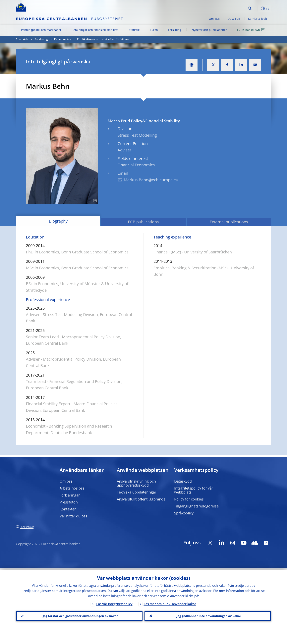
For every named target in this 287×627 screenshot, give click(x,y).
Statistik (134, 30)
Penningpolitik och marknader (41, 30)
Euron (154, 30)
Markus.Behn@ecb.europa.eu (151, 180)
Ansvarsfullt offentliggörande (141, 499)
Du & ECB (234, 19)
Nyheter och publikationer (209, 30)
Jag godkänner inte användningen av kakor (207, 615)
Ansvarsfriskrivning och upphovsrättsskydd (136, 483)
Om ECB (214, 19)
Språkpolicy (184, 513)
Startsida (22, 39)
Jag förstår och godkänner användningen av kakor (79, 615)
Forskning (174, 30)
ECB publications (143, 222)
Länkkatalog (27, 527)
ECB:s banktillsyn (251, 29)
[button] (257, 8)
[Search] (227, 8)
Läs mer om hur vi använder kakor (170, 602)
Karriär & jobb (257, 19)
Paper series (62, 39)
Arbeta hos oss (72, 488)
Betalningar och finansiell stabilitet (95, 30)
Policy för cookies (189, 499)
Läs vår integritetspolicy (114, 602)
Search (250, 8)
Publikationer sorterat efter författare (103, 39)
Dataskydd (183, 481)
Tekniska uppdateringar (136, 492)
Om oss (66, 481)
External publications (229, 222)
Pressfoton (69, 502)
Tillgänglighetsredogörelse (196, 506)
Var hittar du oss (73, 516)
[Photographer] (94, 200)
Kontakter (68, 509)
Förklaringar (70, 495)
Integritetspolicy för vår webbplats (193, 490)
